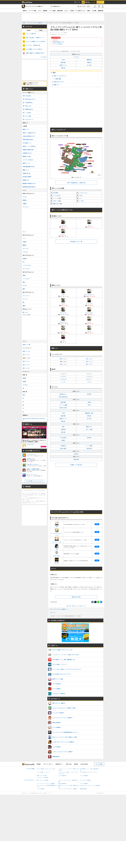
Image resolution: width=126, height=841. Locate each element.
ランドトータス (89, 301)
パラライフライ (63, 310)
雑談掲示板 (100, 10)
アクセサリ (25, 385)
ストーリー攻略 (32, 10)
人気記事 (28, 30)
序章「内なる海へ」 (27, 95)
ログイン (100, 2)
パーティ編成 (52, 10)
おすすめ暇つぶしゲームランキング (35, 481)
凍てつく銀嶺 (89, 429)
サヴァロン (89, 373)
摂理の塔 (89, 62)
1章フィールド (89, 358)
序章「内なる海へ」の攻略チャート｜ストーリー (36, 37)
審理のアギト (89, 426)
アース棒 (81, 201)
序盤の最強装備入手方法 (28, 166)
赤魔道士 (25, 258)
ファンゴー (63, 329)
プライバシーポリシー (48, 764)
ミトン (80, 198)
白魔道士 (25, 203)
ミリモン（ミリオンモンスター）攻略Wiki (67, 788)
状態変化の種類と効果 (28, 149)
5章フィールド (89, 364)
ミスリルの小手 (56, 195)
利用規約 (39, 764)
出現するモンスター (59, 81)
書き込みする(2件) (76, 597)
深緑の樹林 (63, 62)
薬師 (24, 289)
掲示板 (40, 30)
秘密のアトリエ (63, 65)
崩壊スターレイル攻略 (42, 775)
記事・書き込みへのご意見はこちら (76, 606)
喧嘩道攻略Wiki (83, 788)
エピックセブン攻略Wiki (85, 780)
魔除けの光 (55, 203)
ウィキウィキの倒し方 (58, 44)
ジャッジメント (26, 295)
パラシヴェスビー (63, 319)
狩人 (24, 262)
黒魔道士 (25, 200)
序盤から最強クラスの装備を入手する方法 (36, 53)
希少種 (72, 10)
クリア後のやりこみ (80, 10)
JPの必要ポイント (27, 143)
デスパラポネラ (89, 310)
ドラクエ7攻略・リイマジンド (43, 772)
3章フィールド (89, 361)
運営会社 (76, 764)
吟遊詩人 (25, 241)
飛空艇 (63, 440)
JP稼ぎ (88, 10)
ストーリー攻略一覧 (31, 33)
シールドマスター (27, 265)
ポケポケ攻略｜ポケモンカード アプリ (88, 772)
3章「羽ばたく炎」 (27, 106)
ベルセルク (25, 252)
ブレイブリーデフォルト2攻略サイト (59, 609)
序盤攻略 (45, 10)
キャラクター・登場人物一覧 (33, 45)
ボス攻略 (94, 10)
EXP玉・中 (55, 201)
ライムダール (89, 376)
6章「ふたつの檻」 (27, 116)
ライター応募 (99, 764)
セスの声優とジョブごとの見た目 (34, 49)
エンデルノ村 (63, 379)
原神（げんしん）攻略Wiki (42, 780)
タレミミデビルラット (89, 292)
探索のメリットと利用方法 (29, 146)
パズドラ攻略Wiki (62, 775)
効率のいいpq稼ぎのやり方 (29, 132)
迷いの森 (89, 65)
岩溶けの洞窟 (63, 448)
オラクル (25, 285)
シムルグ (63, 301)
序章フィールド (63, 358)
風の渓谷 (89, 394)
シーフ (24, 238)
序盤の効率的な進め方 (28, 139)
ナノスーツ (55, 198)
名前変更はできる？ (27, 153)
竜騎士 (24, 275)
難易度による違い (27, 156)
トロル (63, 292)
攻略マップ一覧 (26, 344)
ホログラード (89, 379)
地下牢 (89, 405)
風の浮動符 (55, 192)
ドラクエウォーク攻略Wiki (42, 777)
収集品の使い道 (26, 173)
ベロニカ (89, 329)
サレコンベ (63, 232)
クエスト (66, 10)
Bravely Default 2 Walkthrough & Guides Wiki (34, 419)
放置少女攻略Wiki (62, 783)
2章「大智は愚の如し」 (28, 102)
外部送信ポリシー (59, 764)
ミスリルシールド (83, 192)
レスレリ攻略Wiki (84, 783)
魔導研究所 (89, 59)
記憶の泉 (76, 454)
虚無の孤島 (76, 459)
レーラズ (63, 338)
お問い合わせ (69, 764)
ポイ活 (77, 2)
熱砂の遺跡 (63, 402)
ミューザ (63, 382)
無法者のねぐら (63, 394)
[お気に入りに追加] (81, 6)
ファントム (25, 299)
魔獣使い (25, 245)
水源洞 (89, 402)
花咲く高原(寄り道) (63, 396)
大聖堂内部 (63, 429)
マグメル (89, 382)
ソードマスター (26, 278)
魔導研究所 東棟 (89, 413)
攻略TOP (25, 10)
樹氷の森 (63, 432)
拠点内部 (89, 437)
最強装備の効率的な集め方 (29, 186)
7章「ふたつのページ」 (28, 119)
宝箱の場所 (58, 78)
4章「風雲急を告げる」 (28, 109)
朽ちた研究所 (63, 437)
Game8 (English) (84, 764)
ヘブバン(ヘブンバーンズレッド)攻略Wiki (46, 783)
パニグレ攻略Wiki (40, 788)
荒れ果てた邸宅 (63, 407)
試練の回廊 (60, 10)
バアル (89, 223)
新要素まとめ (26, 180)
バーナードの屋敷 (63, 405)
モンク (24, 231)
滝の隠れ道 (63, 445)
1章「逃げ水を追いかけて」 (29, 99)
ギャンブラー (26, 248)
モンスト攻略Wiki (84, 775)
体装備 (24, 381)
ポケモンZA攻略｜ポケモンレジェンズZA (46, 768)
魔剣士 (24, 305)
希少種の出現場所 (27, 176)
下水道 (63, 59)
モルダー (89, 319)
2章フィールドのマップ (60, 76)
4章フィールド (63, 364)
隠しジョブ (25, 312)
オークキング (63, 223)
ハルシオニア (63, 373)
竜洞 (63, 426)
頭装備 (24, 378)
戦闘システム (26, 129)
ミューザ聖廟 (89, 445)
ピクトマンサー (26, 268)
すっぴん (25, 196)
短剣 (24, 395)
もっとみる (43, 57)
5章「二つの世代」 (27, 112)
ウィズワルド (76, 57)
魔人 (24, 302)
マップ (53, 612)
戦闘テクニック (26, 163)
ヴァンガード (26, 207)
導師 (24, 282)
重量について (26, 170)
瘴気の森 (63, 68)
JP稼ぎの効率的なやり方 (58, 42)
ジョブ (39, 10)
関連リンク (56, 84)
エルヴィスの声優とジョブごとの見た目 (35, 41)
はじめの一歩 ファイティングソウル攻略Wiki (90, 785)
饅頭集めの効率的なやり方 (29, 183)
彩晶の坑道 (89, 448)
